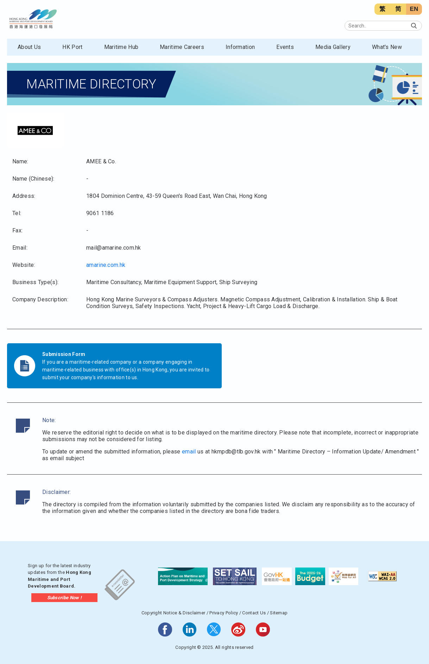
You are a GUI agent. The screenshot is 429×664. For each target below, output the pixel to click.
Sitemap (279, 612)
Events (285, 47)
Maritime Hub (121, 47)
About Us (29, 47)
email (189, 451)
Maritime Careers (182, 47)
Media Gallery (333, 47)
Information (240, 47)
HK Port (72, 47)
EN (414, 9)
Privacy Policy (223, 612)
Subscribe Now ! (64, 597)
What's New (387, 47)
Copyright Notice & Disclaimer (173, 612)
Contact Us (254, 612)
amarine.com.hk (105, 265)
